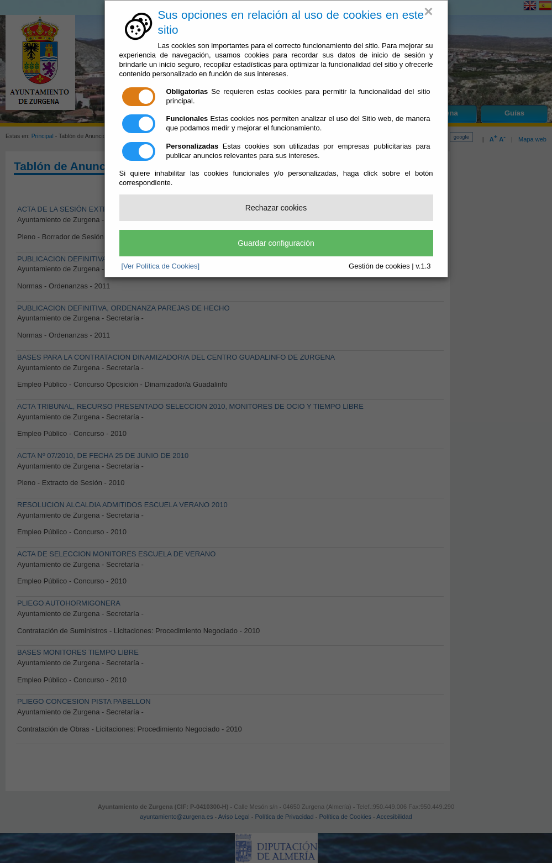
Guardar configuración (276, 243)
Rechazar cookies (276, 207)
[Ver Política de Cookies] (161, 266)
